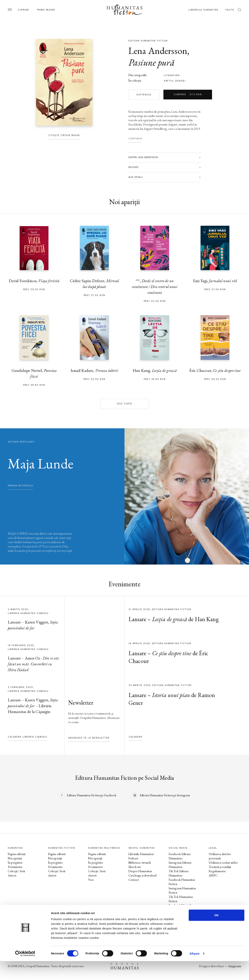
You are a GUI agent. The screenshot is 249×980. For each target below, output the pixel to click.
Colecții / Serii (16, 871)
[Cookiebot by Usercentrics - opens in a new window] (25, 972)
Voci (91, 880)
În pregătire (15, 863)
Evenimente (15, 867)
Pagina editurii (16, 854)
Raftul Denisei (175, 81)
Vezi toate (124, 403)
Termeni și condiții (220, 867)
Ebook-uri (134, 867)
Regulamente (217, 871)
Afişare (194, 972)
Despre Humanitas (140, 871)
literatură (172, 75)
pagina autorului (20, 485)
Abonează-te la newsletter (89, 738)
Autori (12, 875)
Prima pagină (46, 10)
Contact (133, 880)
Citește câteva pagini (64, 135)
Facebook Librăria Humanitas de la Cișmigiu (184, 916)
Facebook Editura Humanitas (180, 856)
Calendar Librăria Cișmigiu (27, 737)
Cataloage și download (142, 875)
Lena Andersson (157, 51)
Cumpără (188, 95)
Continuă (135, 138)
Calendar (135, 737)
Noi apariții (15, 858)
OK (216, 934)
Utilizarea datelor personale (220, 856)
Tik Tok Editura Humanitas (179, 873)
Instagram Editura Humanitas (180, 865)
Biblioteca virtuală (139, 863)
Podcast (133, 858)
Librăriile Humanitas (203, 10)
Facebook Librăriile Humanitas (180, 907)
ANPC (213, 875)
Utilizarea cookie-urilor (223, 863)
